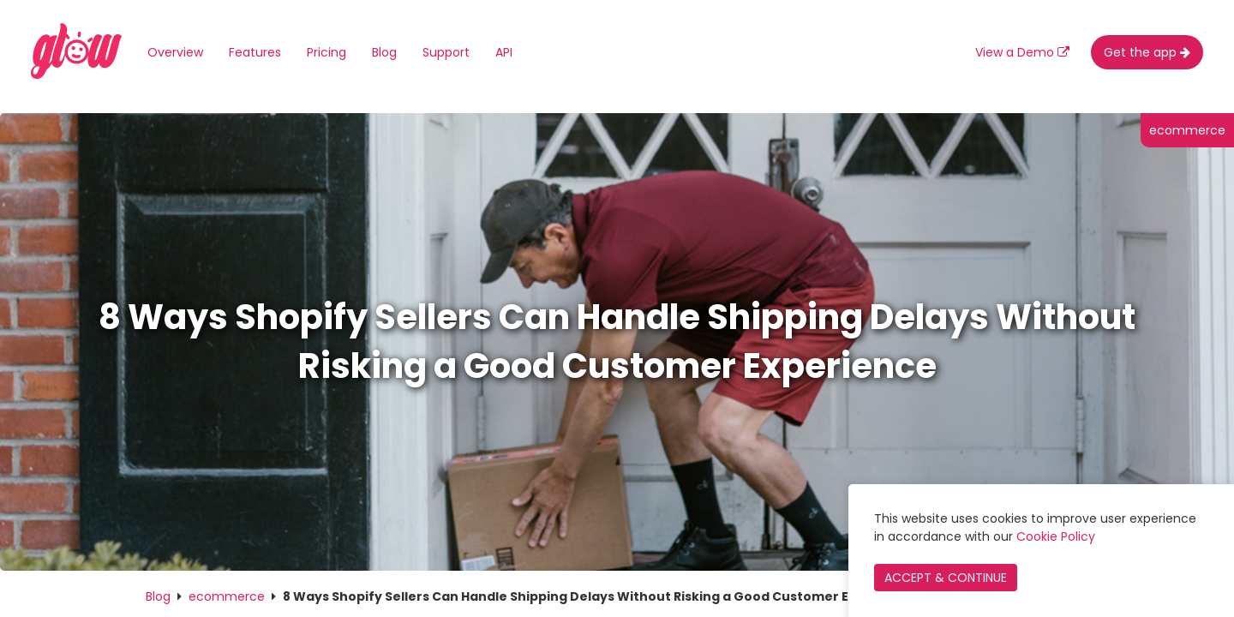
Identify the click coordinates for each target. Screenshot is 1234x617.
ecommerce (227, 596)
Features (255, 52)
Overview (175, 52)
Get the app (1147, 52)
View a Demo (1022, 52)
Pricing (326, 52)
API (503, 52)
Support (446, 52)
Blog (384, 52)
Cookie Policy (1055, 536)
